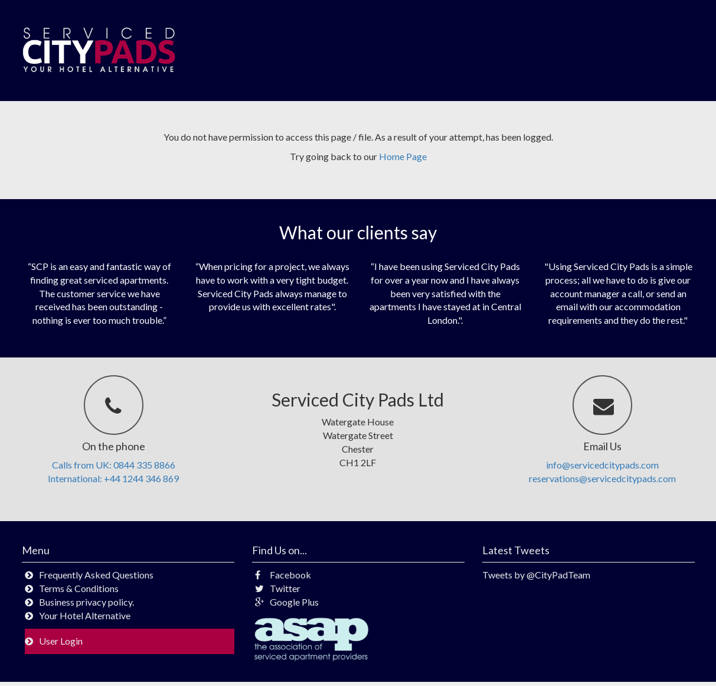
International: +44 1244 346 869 (113, 478)
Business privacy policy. (86, 601)
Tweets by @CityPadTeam (536, 574)
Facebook (283, 574)
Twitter (277, 588)
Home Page (403, 156)
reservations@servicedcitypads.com (602, 478)
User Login (61, 640)
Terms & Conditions (79, 588)
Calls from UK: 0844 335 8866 (113, 464)
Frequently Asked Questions (96, 574)
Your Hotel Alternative (84, 615)
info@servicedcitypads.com (602, 464)
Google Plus (287, 601)
